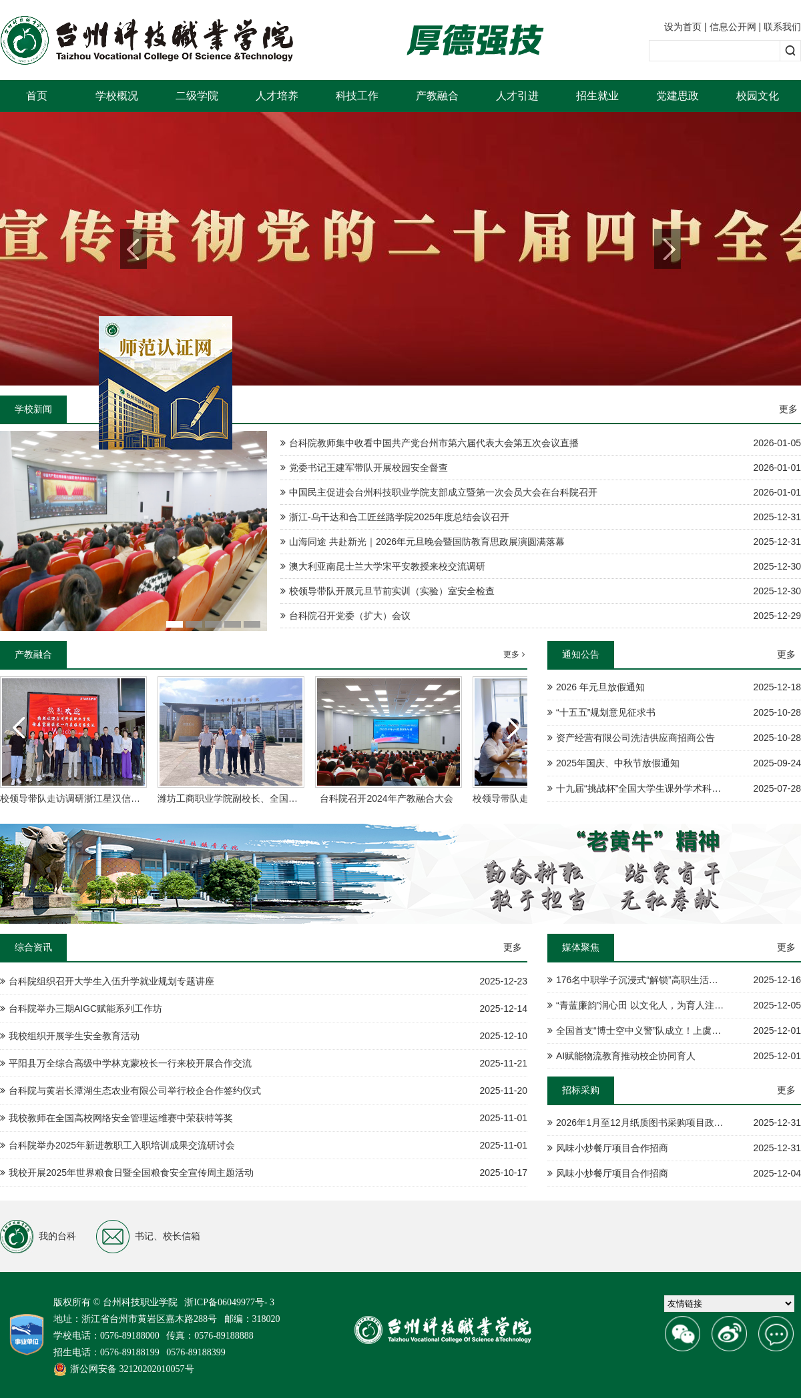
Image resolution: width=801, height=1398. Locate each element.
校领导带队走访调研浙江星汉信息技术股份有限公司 (107, 798)
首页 (36, 95)
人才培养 (277, 95)
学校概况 (116, 95)
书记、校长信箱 (148, 1236)
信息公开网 (733, 26)
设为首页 (683, 26)
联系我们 (782, 26)
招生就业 (597, 95)
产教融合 (437, 95)
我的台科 (38, 1236)
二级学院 (197, 95)
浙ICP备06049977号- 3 (229, 1302)
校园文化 (757, 95)
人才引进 (517, 95)
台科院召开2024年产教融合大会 (386, 798)
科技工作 (357, 95)
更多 (788, 409)
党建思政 (677, 95)
